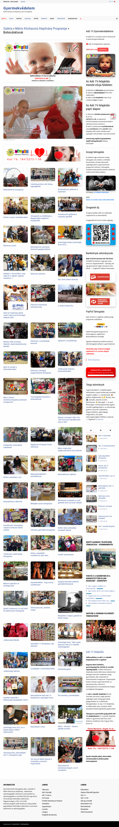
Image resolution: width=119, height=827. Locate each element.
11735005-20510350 (101, 192)
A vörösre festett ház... (66, 306)
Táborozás (45, 789)
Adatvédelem (16, 824)
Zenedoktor (45, 804)
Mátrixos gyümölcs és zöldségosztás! (11, 584)
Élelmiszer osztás (9, 246)
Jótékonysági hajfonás (11, 671)
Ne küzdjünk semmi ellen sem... (101, 601)
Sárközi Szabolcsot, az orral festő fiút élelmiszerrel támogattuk (15, 609)
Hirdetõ (44, 18)
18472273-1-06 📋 (43, 78)
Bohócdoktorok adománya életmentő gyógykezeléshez (40, 248)
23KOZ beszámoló (87, 812)
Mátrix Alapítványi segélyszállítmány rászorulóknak (70, 449)
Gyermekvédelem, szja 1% (106, 476)
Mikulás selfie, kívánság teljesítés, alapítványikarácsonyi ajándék (14, 344)
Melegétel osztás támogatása (41, 503)
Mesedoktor (72, 18)
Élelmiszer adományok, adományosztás (39, 306)
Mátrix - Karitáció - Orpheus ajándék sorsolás (68, 727)
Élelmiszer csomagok (105, 506)
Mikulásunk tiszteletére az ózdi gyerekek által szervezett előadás (70, 501)
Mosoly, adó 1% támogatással (103, 467)
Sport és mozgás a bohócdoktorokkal (10, 368)
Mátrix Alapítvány (94, 360)
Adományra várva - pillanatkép (104, 497)
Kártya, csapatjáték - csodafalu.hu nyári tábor (39, 554)
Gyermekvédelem (19, 8)
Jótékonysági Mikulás (11, 640)
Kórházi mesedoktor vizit (12, 477)
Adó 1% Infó (84, 798)
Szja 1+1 (83, 795)
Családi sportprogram (66, 554)
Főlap (11, 18)
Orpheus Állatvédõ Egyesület (90, 792)
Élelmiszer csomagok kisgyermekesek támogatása (41, 371)
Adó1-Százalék (46, 792)
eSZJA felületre (99, 93)
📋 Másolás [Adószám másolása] (103, 49)
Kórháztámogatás (64, 669)
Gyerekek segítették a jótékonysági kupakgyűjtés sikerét (15, 699)
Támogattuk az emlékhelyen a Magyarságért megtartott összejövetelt (41, 218)
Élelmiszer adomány (38, 274)
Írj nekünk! (99, 419)
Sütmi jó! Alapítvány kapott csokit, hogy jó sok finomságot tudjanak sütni (14, 315)
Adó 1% (3, 18)
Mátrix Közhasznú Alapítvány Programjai (41, 28)
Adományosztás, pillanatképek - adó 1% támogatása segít (14, 754)
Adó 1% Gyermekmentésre (106, 446)
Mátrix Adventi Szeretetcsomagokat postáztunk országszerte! (15, 399)
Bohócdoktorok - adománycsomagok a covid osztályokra (68, 768)
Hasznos (28, 18)
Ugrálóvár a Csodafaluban (67, 341)
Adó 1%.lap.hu (46, 795)
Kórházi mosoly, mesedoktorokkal (15, 217)
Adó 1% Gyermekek (104, 436)
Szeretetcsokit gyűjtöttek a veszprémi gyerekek (67, 215)
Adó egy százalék (86, 801)
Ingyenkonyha (46, 806)
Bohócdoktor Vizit (86, 804)
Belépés (23, 1)
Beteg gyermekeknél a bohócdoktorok (38, 475)
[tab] (91, 430)
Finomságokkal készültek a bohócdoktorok (40, 398)
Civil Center (45, 798)
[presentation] (91, 430)
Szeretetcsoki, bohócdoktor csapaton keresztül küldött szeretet (13, 527)
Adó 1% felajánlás (95, 651)
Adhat (52, 18)
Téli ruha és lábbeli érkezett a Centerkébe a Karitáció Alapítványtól (41, 761)
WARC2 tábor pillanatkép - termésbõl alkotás (67, 529)
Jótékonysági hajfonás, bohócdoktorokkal (66, 370)
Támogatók (61, 18)
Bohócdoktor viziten (38, 727)
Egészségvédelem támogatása (104, 457)
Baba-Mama (85, 789)
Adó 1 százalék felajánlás (106, 526)
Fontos (19, 18)
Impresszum (7, 824)
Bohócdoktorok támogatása (13, 190)
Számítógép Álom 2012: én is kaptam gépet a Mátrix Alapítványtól (14, 729)
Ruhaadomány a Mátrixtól (12, 501)
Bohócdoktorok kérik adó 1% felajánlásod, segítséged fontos (42, 696)
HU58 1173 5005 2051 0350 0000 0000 (100, 200)
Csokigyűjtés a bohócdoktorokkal (43, 669)
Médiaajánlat (25, 824)
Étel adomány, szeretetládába (68, 695)
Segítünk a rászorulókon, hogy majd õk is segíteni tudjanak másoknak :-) (14, 275)
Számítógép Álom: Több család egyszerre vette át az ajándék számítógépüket (69, 644)
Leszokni (45, 809)
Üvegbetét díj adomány (49, 815)
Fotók (36, 18)
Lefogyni (45, 812)
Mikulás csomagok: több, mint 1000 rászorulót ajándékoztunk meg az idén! (69, 419)
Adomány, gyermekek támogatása (43, 530)
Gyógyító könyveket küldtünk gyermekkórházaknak (68, 583)
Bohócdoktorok (85, 806)
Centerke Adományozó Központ (52, 801)
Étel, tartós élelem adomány (68, 279)
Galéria (7, 28)
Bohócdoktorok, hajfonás (67, 474)
